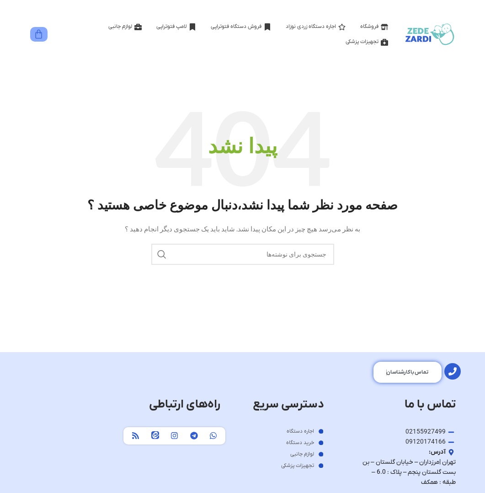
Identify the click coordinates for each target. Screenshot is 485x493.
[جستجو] (242, 254)
